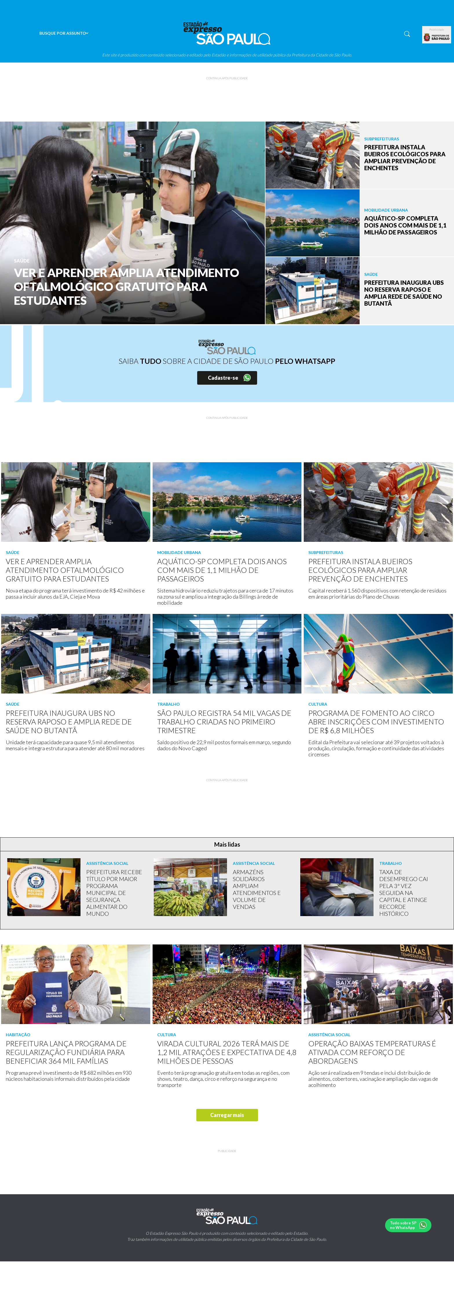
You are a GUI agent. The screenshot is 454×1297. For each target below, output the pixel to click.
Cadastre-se (223, 378)
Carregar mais (227, 1115)
